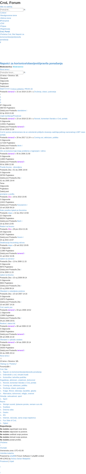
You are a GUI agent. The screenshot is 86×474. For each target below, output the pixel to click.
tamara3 (11, 92)
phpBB (12, 456)
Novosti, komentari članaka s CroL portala (50, 119)
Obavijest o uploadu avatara (11, 340)
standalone (21, 111)
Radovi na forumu (7, 226)
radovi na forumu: (7, 275)
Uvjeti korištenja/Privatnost (10, 116)
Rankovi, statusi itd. (8, 323)
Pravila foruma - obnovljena (11, 167)
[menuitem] (8, 15)
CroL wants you (6, 307)
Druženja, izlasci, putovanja (45, 92)
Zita (9, 197)
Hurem (20, 237)
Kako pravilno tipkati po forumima (13, 210)
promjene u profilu (7, 194)
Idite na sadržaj (6, 7)
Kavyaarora (21, 205)
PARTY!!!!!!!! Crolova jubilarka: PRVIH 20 (16, 89)
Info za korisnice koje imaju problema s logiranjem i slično (23, 151)
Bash (19, 221)
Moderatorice (18, 67)
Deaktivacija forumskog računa (12, 243)
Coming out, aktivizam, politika (46, 137)
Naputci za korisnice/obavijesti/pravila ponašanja (31, 63)
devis (19, 146)
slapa (10, 213)
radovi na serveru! (7, 259)
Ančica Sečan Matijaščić (20, 459)
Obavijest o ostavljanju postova (12, 291)
